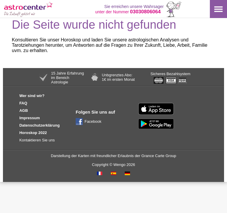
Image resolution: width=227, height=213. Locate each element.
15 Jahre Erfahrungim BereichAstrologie (67, 77)
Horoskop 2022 (33, 132)
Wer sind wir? (31, 95)
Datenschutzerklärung (39, 125)
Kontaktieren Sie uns (37, 140)
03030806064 (145, 11)
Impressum (29, 118)
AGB (23, 110)
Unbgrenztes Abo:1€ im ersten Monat (118, 77)
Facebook (93, 121)
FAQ (23, 103)
